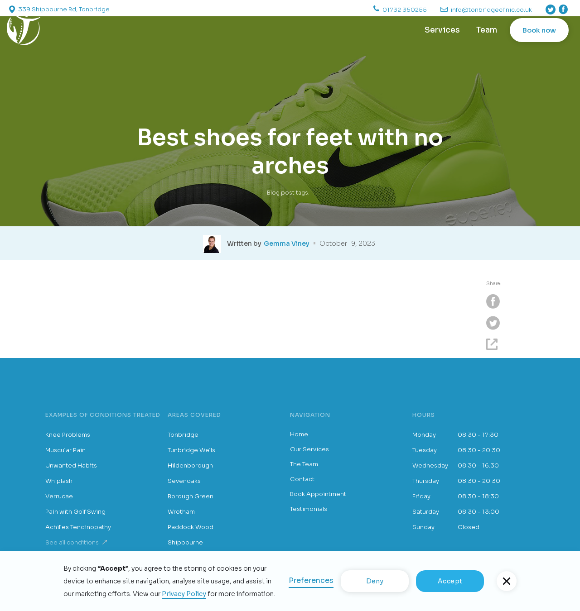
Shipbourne (185, 542)
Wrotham (181, 512)
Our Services (309, 449)
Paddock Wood (190, 527)
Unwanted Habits (71, 465)
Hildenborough (190, 465)
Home (299, 434)
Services (442, 30)
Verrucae (59, 496)
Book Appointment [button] (318, 494)
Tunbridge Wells (191, 450)
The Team (304, 464)
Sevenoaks (184, 481)
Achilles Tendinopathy (78, 527)
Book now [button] (539, 30)
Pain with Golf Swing (75, 512)
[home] (24, 30)
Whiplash (58, 481)
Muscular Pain (65, 450)
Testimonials (308, 509)
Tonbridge (183, 435)
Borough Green (190, 496)
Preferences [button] (311, 580)
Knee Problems (67, 435)
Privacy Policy (184, 594)
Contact (302, 479)
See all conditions (72, 542)
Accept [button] (450, 581)
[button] (507, 581)
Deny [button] (374, 581)
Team (486, 30)
